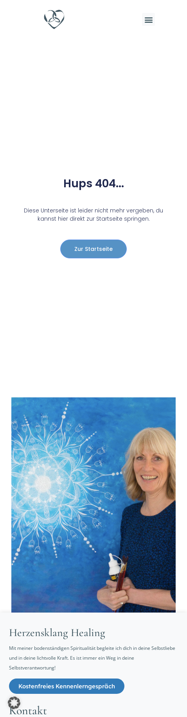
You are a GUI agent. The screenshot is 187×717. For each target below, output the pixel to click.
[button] (148, 19)
